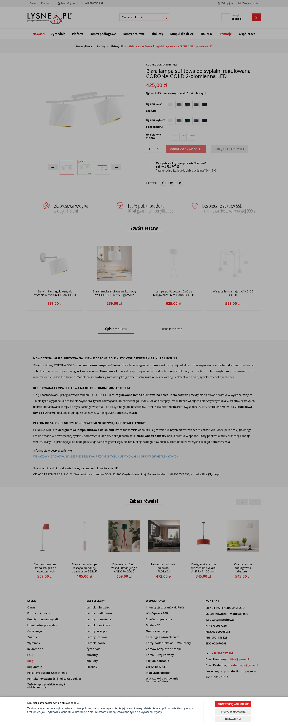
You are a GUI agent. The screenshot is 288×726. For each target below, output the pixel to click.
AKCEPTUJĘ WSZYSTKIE (233, 704)
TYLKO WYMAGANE (233, 711)
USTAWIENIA (233, 718)
